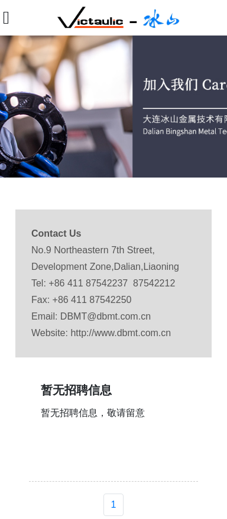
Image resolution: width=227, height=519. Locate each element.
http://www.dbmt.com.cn (120, 333)
